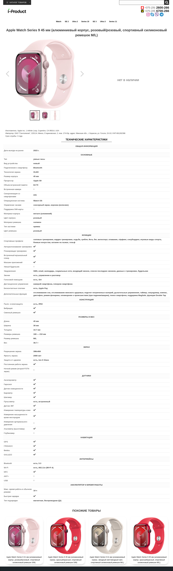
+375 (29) (155, 7)
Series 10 (85, 21)
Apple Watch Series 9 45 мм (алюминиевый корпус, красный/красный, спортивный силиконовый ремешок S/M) (65, 559)
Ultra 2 (75, 21)
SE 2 (67, 21)
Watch (58, 21)
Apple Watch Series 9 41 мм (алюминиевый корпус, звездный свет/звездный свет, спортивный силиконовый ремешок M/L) (107, 559)
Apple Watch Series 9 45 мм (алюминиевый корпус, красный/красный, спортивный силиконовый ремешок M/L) (149, 559)
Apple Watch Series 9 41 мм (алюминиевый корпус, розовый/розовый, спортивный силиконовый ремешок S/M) (24, 559)
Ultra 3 (103, 21)
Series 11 (113, 21)
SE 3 (95, 21)
